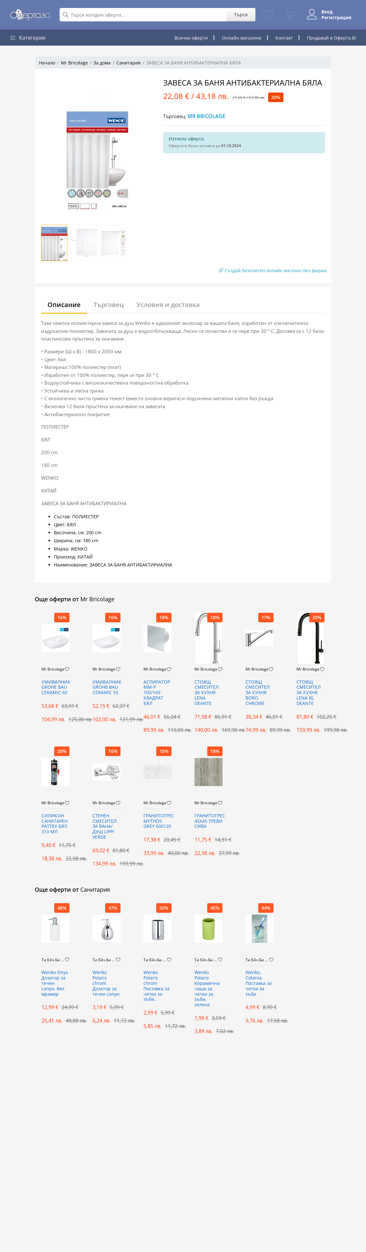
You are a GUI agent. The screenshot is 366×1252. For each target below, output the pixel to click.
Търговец (108, 304)
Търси (241, 14)
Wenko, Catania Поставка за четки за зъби (258, 983)
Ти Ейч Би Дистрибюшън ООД (53, 960)
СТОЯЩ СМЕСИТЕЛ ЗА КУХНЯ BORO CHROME (257, 692)
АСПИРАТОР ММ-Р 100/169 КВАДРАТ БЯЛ (156, 692)
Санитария (128, 63)
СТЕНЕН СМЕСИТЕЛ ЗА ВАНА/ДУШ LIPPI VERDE (104, 826)
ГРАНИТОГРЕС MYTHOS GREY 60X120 (157, 821)
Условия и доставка (168, 304)
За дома (102, 63)
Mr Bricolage (74, 63)
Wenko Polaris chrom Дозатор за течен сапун (106, 983)
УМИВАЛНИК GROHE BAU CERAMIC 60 (55, 687)
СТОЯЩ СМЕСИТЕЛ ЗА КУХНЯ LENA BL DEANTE (308, 692)
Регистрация (336, 17)
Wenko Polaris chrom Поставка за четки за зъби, (156, 986)
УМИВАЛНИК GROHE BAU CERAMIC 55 (106, 687)
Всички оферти (191, 38)
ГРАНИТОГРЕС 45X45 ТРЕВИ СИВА (208, 821)
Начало (47, 63)
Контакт (284, 38)
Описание (64, 304)
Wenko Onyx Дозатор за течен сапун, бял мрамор (54, 983)
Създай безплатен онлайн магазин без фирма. (273, 270)
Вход (327, 12)
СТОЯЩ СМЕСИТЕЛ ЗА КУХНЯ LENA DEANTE (206, 692)
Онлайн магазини (241, 38)
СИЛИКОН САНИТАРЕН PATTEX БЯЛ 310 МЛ (54, 824)
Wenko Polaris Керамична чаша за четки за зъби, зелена (207, 989)
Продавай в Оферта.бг (331, 38)
